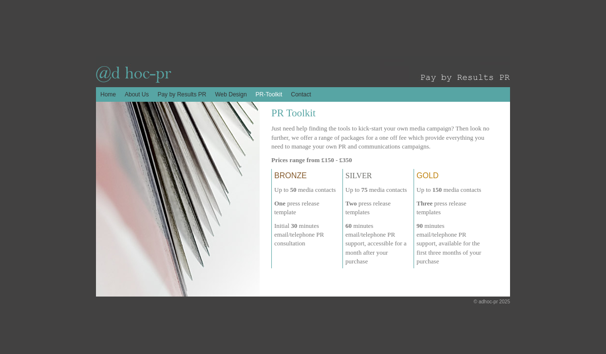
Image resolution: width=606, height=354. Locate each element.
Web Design (230, 94)
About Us (137, 94)
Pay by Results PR (181, 94)
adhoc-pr (488, 301)
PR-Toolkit (269, 94)
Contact (301, 94)
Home (108, 94)
